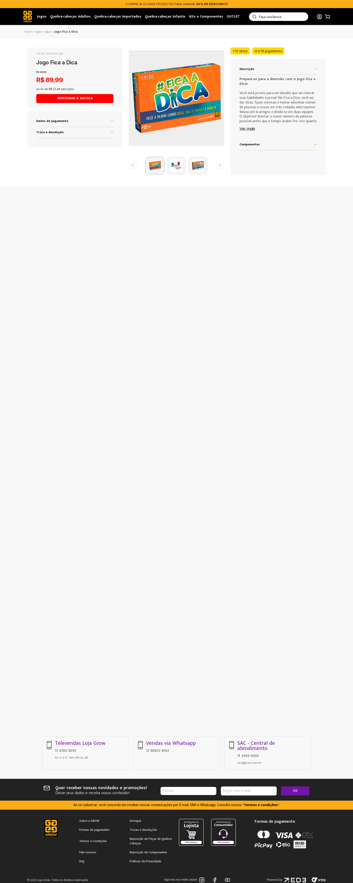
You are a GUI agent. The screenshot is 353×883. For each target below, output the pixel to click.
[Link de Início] (28, 31)
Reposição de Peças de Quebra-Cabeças (151, 841)
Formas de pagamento (94, 830)
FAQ (81, 861)
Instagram (202, 880)
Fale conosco (87, 852)
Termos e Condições (93, 841)
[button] (176, 98)
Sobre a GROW (89, 821)
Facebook (214, 880)
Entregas (135, 821)
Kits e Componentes (206, 17)
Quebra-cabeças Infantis (165, 17)
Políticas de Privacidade (145, 861)
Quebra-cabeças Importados (117, 17)
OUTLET (233, 17)
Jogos (42, 17)
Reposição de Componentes (148, 852)
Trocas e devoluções (143, 830)
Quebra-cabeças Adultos (70, 17)
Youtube (227, 880)
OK (295, 791)
